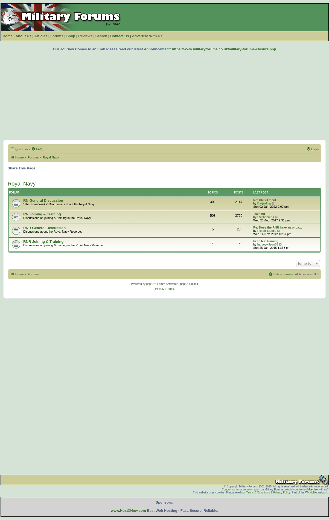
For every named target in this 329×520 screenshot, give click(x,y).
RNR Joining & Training (43, 241)
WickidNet (311, 492)
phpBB (150, 283)
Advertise (312, 489)
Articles (40, 36)
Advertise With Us (147, 36)
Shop (70, 36)
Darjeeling (264, 203)
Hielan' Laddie (266, 230)
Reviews (85, 36)
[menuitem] (36, 149)
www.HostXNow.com (128, 511)
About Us (23, 36)
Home (8, 36)
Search (101, 36)
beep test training (265, 241)
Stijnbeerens (265, 217)
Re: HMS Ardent (264, 200)
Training (259, 213)
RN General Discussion (43, 200)
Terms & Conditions (258, 492)
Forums (56, 36)
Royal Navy (22, 184)
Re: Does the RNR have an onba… (277, 227)
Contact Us (119, 36)
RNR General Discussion (44, 228)
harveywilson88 (267, 244)
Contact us (228, 489)
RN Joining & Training (42, 214)
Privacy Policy (281, 492)
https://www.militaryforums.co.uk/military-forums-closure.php (224, 49)
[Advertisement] (165, 95)
